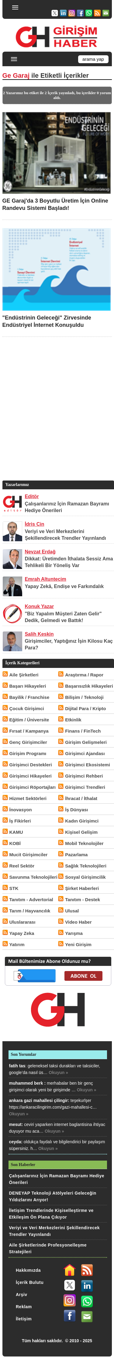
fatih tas (17, 1065)
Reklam (24, 1306)
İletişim (24, 1318)
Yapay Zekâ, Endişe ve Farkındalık (64, 586)
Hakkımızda (28, 1270)
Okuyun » (58, 1072)
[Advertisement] (57, 418)
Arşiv (21, 1294)
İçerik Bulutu (29, 1282)
